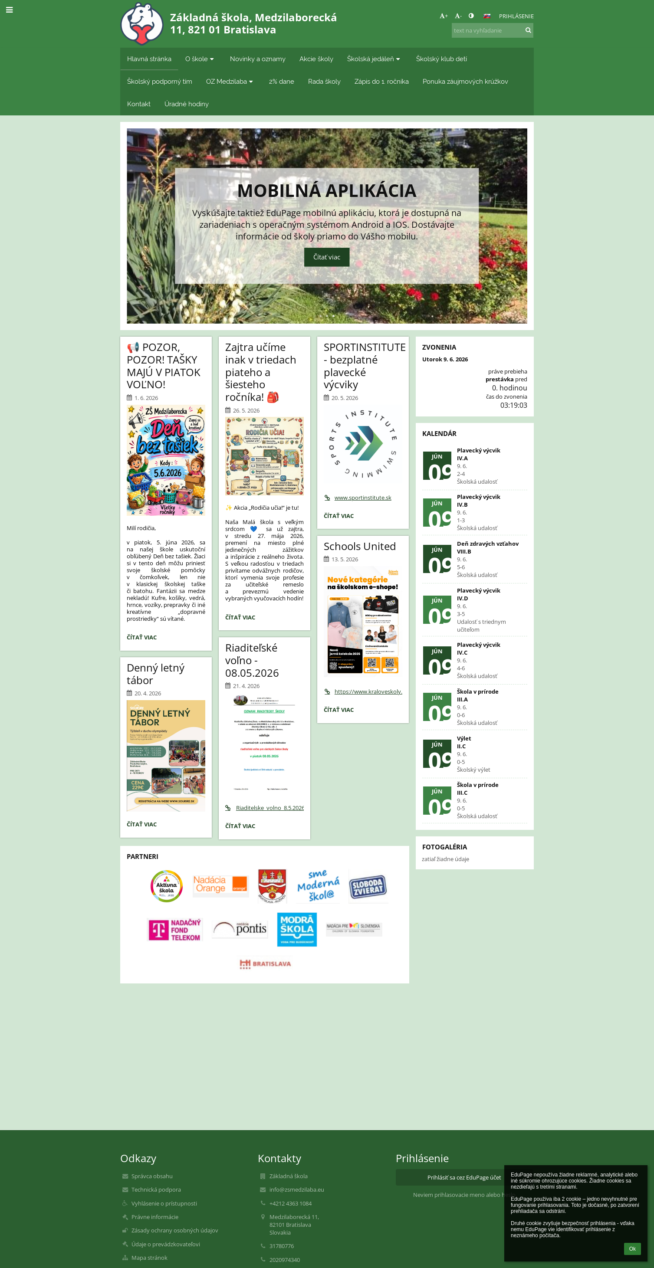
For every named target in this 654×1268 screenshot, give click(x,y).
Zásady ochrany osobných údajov (174, 1230)
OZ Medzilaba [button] (230, 81)
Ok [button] (632, 1249)
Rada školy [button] (324, 81)
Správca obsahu (152, 1176)
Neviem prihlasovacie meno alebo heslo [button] (464, 1195)
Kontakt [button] (139, 104)
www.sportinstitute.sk (357, 497)
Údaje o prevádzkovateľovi (165, 1244)
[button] (486, 16)
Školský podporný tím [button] (159, 81)
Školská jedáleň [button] (374, 58)
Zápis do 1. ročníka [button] (382, 81)
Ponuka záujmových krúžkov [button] (465, 81)
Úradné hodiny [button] (186, 104)
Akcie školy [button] (316, 58)
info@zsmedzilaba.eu (296, 1189)
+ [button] (444, 16)
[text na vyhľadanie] (492, 30)
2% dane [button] (281, 81)
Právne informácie (154, 1217)
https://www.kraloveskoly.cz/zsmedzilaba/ (363, 691)
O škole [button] (200, 58)
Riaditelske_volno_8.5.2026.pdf (264, 808)
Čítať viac (327, 257)
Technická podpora (156, 1189)
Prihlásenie (516, 16)
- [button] (458, 16)
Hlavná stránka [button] (149, 58)
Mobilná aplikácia (327, 189)
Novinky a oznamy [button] (258, 58)
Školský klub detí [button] (441, 58)
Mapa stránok (149, 1257)
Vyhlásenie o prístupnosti (164, 1203)
